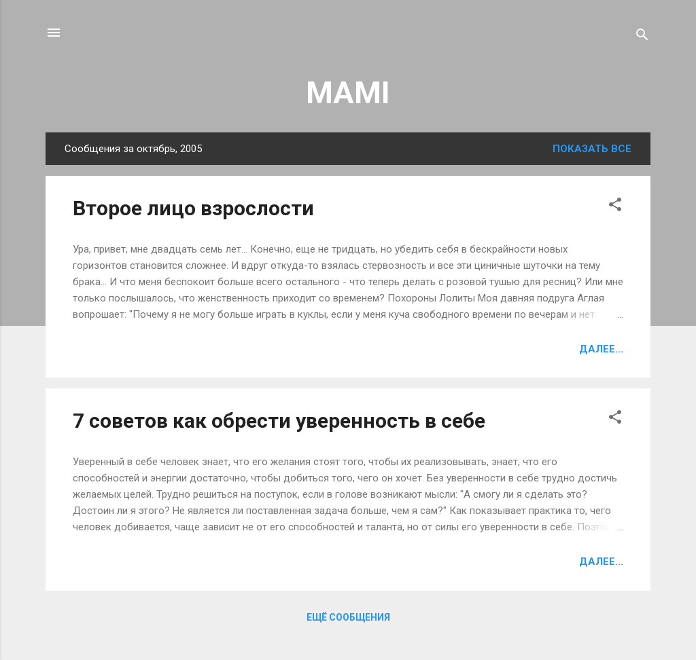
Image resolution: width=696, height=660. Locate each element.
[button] (615, 206)
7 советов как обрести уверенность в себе (279, 421)
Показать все (592, 149)
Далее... (601, 349)
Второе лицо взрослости (193, 208)
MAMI (348, 93)
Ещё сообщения (348, 617)
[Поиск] (642, 37)
